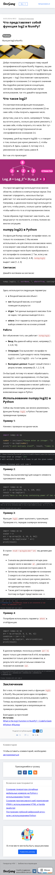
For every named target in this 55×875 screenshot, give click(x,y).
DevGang (9, 4)
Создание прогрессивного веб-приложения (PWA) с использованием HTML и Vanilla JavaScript (27, 804)
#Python (7, 724)
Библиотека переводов (27, 863)
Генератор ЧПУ (9, 863)
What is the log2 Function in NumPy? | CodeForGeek (27, 721)
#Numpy (16, 724)
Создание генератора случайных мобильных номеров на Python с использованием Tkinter (22, 793)
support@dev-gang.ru (23, 872)
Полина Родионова (26, 18)
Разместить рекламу (27, 852)
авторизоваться (11, 754)
